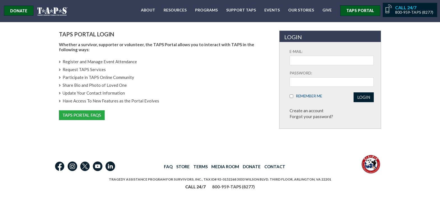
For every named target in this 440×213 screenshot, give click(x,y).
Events (272, 10)
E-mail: (296, 51)
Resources (175, 10)
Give (327, 10)
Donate (18, 10)
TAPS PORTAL (360, 10)
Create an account (307, 110)
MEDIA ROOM (225, 166)
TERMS (200, 166)
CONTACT (274, 166)
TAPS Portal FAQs (82, 115)
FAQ (168, 166)
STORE (183, 166)
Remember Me (307, 96)
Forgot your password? (311, 116)
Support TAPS (241, 10)
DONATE (252, 166)
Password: (301, 73)
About (148, 10)
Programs (206, 10)
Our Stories (301, 10)
